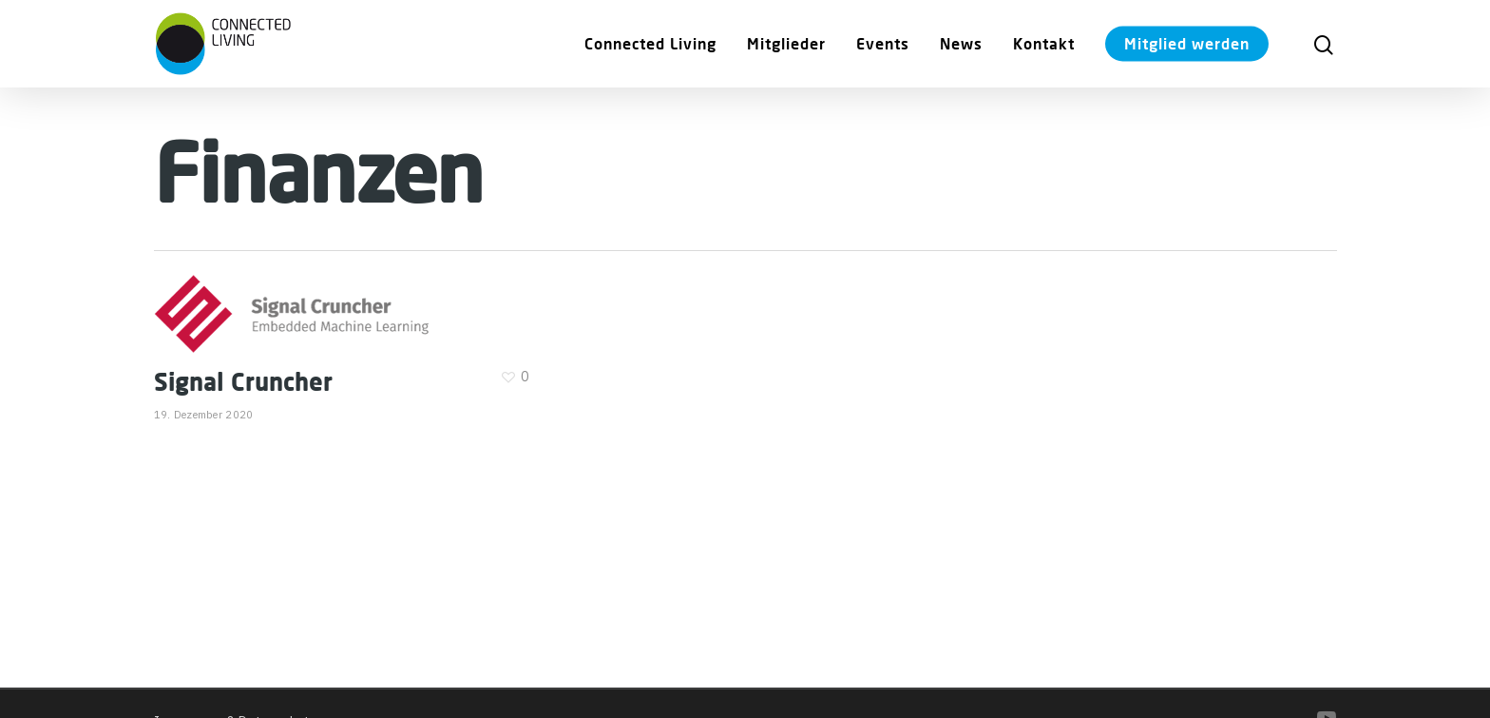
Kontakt (1044, 43)
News (961, 43)
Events (882, 43)
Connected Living (650, 43)
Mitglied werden (1187, 43)
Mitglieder (786, 43)
